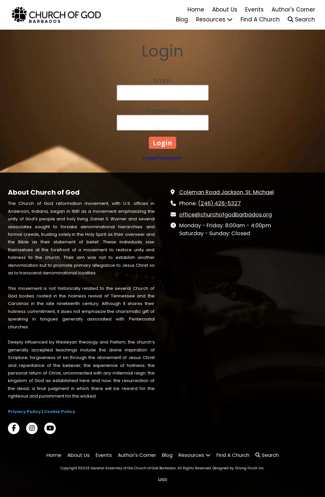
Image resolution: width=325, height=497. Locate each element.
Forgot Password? (162, 158)
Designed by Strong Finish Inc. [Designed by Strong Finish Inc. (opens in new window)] (238, 468)
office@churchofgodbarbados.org (225, 214)
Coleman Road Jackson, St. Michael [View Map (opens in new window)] (226, 192)
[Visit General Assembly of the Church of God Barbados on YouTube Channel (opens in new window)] (50, 428)
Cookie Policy (59, 411)
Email (162, 80)
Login (162, 479)
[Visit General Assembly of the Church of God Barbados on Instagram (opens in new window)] (32, 428)
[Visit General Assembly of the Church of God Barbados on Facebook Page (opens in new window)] (13, 428)
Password (162, 110)
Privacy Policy (24, 411)
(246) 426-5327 (219, 203)
